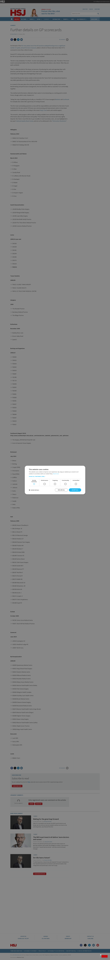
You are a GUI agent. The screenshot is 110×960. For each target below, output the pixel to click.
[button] (55, 476)
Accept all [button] (75, 490)
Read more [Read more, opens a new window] (56, 473)
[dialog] (55, 480)
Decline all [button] (61, 490)
